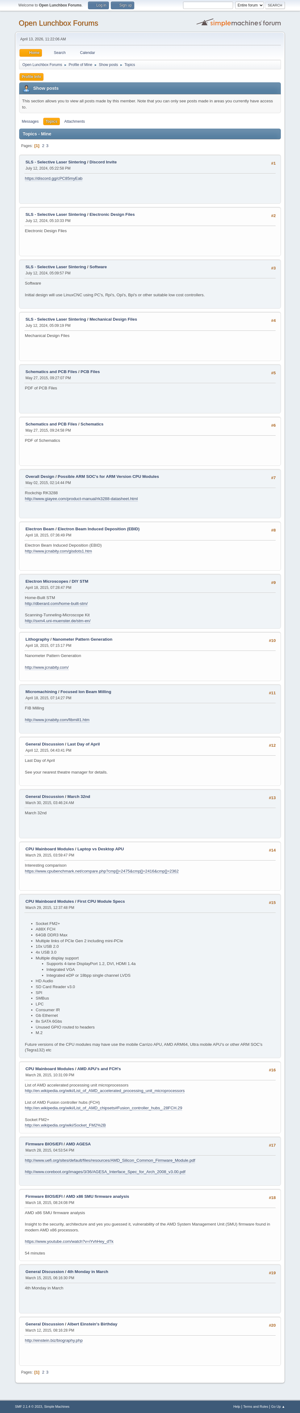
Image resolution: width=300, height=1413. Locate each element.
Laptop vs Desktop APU (100, 849)
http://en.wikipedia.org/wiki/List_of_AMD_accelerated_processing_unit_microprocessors (105, 1090)
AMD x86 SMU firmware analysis (97, 1196)
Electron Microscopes (47, 581)
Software (98, 267)
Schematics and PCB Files (51, 371)
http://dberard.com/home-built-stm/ (56, 603)
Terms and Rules (255, 1406)
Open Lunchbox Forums (58, 23)
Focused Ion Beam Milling (85, 691)
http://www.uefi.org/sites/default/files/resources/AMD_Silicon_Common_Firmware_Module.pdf (110, 1160)
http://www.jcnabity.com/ (47, 667)
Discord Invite (103, 162)
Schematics (92, 424)
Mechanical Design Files (113, 319)
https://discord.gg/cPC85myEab (54, 178)
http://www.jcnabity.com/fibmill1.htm (57, 719)
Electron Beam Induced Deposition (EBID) (99, 529)
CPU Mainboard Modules (50, 849)
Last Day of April (83, 744)
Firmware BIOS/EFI (44, 1144)
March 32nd (78, 796)
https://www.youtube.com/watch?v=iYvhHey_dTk (69, 1241)
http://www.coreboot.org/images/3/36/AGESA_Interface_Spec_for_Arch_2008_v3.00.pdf (105, 1171)
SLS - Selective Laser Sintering (56, 162)
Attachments (74, 121)
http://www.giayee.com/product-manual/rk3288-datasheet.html (81, 498)
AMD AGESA (78, 1144)
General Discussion (45, 744)
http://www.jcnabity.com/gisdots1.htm (58, 551)
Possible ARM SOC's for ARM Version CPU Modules (108, 476)
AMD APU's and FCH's (99, 1068)
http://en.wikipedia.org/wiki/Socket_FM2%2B (65, 1125)
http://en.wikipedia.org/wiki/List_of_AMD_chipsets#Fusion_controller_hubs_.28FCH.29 (103, 1108)
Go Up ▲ (278, 1406)
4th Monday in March (87, 1271)
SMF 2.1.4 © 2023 (28, 1406)
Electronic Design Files (112, 214)
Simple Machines (56, 1406)
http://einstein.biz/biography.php (54, 1340)
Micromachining (41, 691)
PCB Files (90, 371)
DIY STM (80, 581)
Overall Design (40, 476)
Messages (30, 121)
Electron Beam (40, 529)
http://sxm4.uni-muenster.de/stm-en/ (58, 620)
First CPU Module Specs (101, 901)
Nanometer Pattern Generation (82, 639)
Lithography (37, 639)
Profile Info (31, 77)
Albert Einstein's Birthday (92, 1324)
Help (236, 1406)
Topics (51, 121)
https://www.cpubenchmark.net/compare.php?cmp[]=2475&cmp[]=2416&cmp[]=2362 (102, 871)
